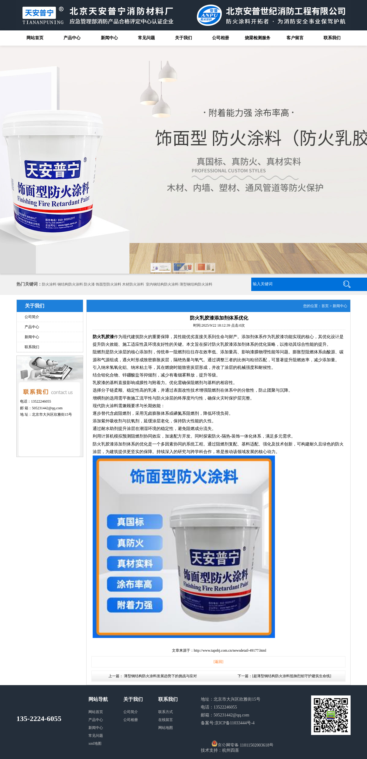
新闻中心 (109, 38)
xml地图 (94, 743)
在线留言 (165, 720)
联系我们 (332, 38)
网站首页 (34, 38)
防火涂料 (49, 284)
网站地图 (165, 728)
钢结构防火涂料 (70, 284)
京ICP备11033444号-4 (235, 723)
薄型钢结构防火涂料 (196, 284)
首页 (325, 306)
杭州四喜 (230, 750)
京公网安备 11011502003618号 (242, 743)
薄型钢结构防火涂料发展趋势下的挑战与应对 (160, 676)
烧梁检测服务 (257, 38)
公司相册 (220, 38)
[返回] (218, 662)
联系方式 (165, 712)
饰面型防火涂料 (108, 284)
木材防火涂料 (133, 284)
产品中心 (72, 38)
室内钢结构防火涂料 (162, 284)
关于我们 (183, 38)
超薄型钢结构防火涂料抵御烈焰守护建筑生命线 (291, 676)
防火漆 (89, 284)
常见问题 (146, 38)
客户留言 (295, 38)
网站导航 (98, 699)
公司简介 (32, 317)
